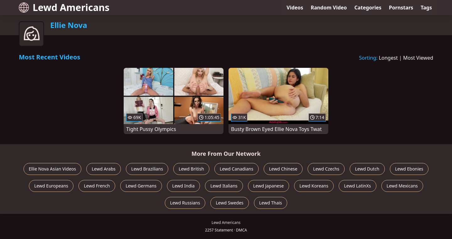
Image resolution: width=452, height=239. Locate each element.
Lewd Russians (185, 203)
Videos (295, 7)
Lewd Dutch (367, 169)
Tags (426, 7)
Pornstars (401, 7)
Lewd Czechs (326, 169)
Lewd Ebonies (409, 169)
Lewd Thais (270, 203)
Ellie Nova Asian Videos (52, 169)
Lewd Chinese (283, 169)
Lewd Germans (141, 186)
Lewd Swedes (229, 203)
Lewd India (183, 186)
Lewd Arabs (104, 169)
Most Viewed (418, 57)
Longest (388, 57)
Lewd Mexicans (402, 186)
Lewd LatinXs (357, 186)
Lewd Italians (223, 186)
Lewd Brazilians (147, 169)
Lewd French (97, 186)
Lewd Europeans (51, 186)
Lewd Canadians (236, 169)
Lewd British (191, 169)
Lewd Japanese (268, 186)
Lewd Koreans (313, 186)
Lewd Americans (64, 7)
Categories (367, 7)
